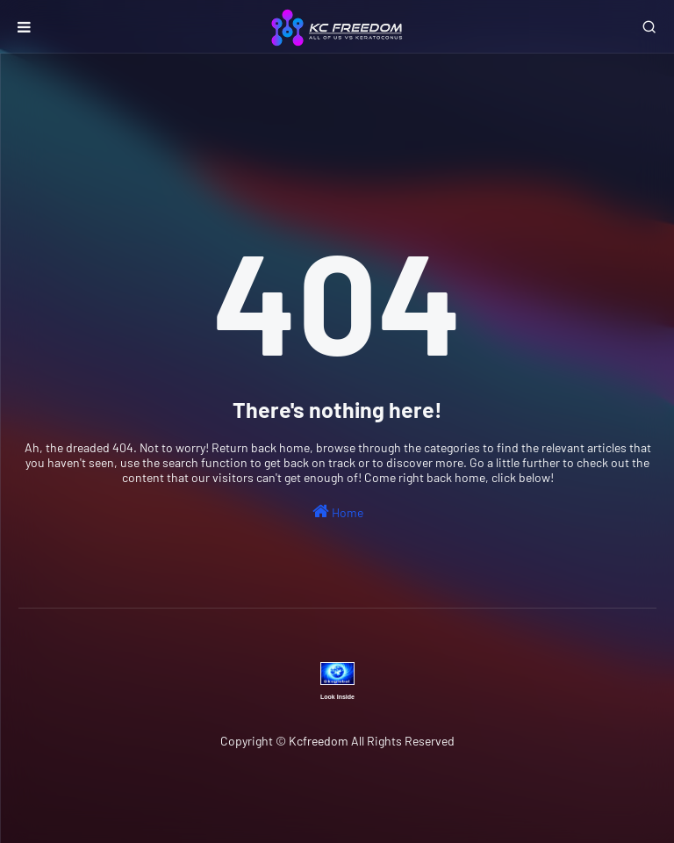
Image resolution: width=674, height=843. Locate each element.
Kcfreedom (318, 740)
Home (337, 511)
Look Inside (337, 697)
